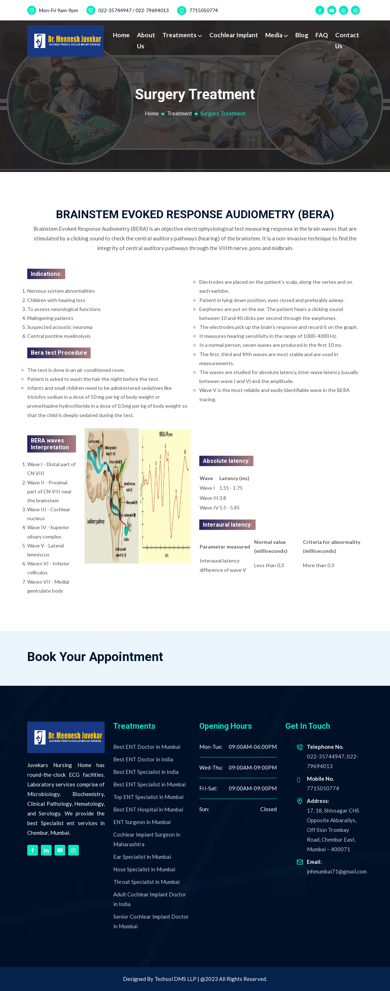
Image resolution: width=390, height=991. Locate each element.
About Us (146, 40)
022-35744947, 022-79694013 (329, 755)
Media (274, 35)
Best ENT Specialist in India (146, 772)
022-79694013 (152, 10)
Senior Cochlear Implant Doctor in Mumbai (151, 921)
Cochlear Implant (233, 35)
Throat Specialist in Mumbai (146, 882)
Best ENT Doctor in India (143, 759)
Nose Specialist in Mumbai (144, 869)
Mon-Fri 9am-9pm (52, 10)
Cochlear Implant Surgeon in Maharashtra (146, 839)
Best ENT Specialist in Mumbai (149, 784)
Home (121, 35)
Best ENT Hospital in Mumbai (148, 809)
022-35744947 (115, 10)
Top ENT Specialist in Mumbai (148, 797)
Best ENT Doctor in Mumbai (146, 746)
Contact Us (347, 40)
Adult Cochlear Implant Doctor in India (149, 899)
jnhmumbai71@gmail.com (331, 866)
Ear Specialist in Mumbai (142, 856)
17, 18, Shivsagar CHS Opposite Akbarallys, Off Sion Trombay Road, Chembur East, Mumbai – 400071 (329, 824)
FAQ (321, 35)
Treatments (180, 35)
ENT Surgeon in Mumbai (142, 822)
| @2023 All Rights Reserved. (232, 979)
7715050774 (197, 10)
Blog (301, 35)
